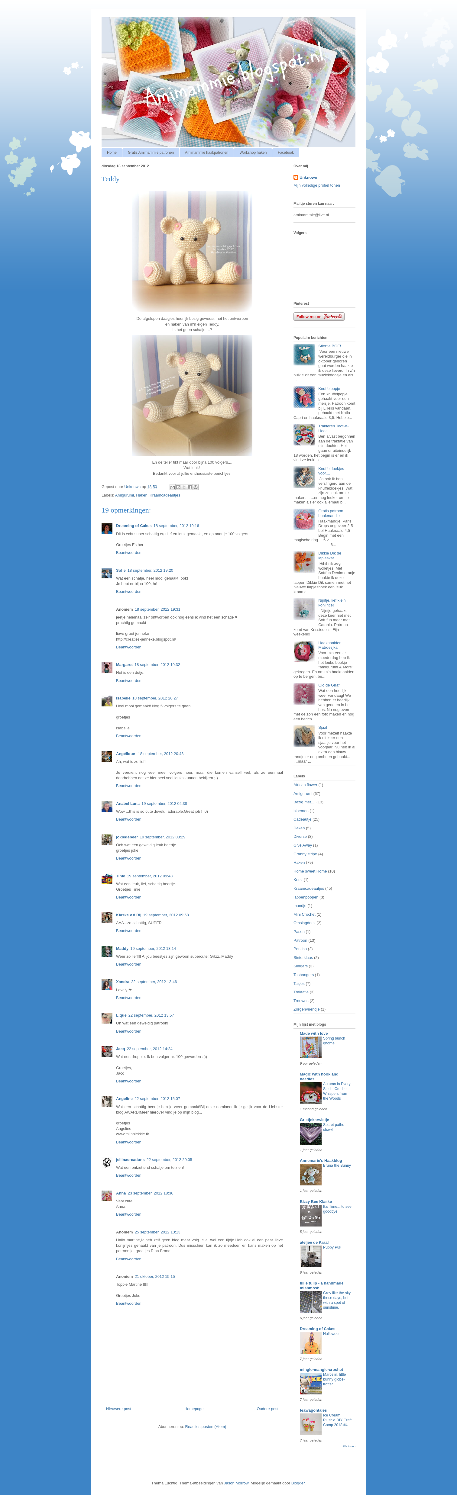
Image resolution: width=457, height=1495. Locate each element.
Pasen (299, 931)
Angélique (126, 753)
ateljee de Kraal (314, 1242)
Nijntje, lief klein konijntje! (331, 602)
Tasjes (299, 983)
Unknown (308, 177)
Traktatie (301, 992)
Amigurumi (124, 495)
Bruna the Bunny (337, 1165)
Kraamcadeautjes (165, 495)
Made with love (314, 1033)
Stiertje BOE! (329, 346)
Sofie (121, 570)
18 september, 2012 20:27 (155, 698)
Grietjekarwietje (314, 1119)
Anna (121, 1193)
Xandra (122, 981)
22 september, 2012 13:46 (154, 981)
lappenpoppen (305, 897)
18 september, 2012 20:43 (160, 753)
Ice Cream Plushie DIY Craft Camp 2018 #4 (337, 1420)
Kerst (298, 879)
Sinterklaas (303, 957)
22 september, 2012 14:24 (150, 1048)
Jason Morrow (236, 1483)
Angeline (124, 1098)
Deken (299, 828)
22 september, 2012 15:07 (157, 1098)
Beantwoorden (128, 552)
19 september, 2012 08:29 (162, 837)
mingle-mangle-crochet (321, 1369)
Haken (141, 495)
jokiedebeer (127, 837)
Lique (121, 1015)
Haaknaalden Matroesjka (330, 645)
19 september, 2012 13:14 (153, 948)
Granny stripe (305, 854)
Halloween (332, 1334)
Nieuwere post (118, 1409)
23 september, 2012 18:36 (150, 1193)
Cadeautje (302, 819)
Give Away (302, 845)
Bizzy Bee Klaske (316, 1201)
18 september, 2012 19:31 (157, 609)
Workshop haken (253, 152)
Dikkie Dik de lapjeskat (329, 555)
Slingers (300, 966)
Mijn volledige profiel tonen (316, 185)
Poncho (300, 949)
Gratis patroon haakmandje (330, 513)
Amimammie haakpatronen (206, 152)
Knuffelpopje (329, 388)
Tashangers (303, 975)
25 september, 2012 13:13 (157, 1232)
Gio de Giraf (328, 685)
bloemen (301, 811)
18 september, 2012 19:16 (176, 525)
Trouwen (301, 1000)
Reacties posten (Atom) (205, 1426)
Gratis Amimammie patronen (151, 152)
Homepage (194, 1409)
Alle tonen (348, 1446)
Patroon (300, 940)
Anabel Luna (128, 803)
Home (112, 152)
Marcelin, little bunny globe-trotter (334, 1379)
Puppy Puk (332, 1247)
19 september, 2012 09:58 (166, 915)
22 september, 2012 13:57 (151, 1015)
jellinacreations (130, 1159)
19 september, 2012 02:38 (164, 803)
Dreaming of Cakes (134, 525)
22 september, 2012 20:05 (169, 1159)
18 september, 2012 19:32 (157, 664)
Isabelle (123, 698)
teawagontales (313, 1410)
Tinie (120, 876)
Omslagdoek (304, 923)
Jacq (120, 1048)
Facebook (286, 152)
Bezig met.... (304, 802)
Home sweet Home (310, 871)
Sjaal (322, 727)
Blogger (298, 1483)
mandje (299, 905)
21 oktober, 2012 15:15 (155, 1276)
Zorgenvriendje (306, 1009)
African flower (305, 785)
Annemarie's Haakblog (321, 1160)
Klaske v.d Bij (128, 915)
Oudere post (267, 1409)
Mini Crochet (304, 914)
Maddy (122, 948)
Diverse (300, 836)
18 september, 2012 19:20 (150, 570)
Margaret (124, 664)
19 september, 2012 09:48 (150, 876)
